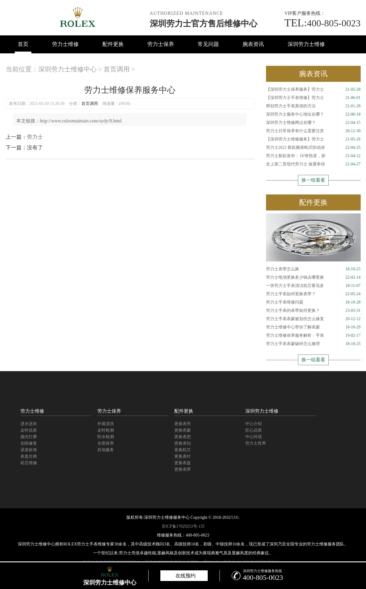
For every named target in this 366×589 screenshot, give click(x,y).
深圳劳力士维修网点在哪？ (313, 123)
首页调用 (117, 69)
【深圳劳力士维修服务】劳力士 (313, 139)
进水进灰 (28, 424)
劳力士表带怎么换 (313, 269)
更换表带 (182, 469)
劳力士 (35, 137)
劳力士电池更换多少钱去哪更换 (313, 277)
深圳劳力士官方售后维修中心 (203, 23)
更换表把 (182, 437)
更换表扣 (182, 443)
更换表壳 (182, 424)
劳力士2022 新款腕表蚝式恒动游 (313, 147)
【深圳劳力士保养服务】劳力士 (313, 89)
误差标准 (28, 450)
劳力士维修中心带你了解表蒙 (313, 327)
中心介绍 (253, 424)
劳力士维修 (65, 44)
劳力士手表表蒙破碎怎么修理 (313, 344)
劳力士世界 (255, 443)
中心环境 (253, 437)
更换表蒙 (182, 430)
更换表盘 (182, 463)
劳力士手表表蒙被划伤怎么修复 (313, 319)
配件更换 (113, 44)
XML (235, 517)
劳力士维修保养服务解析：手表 (313, 335)
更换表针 (182, 456)
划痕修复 (28, 443)
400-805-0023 (322, 23)
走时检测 (105, 430)
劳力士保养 (160, 44)
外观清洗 (105, 424)
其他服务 (105, 450)
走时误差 (28, 430)
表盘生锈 (28, 456)
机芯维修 (28, 463)
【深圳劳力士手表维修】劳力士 (313, 98)
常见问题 (208, 44)
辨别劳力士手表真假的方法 (313, 106)
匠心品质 (253, 430)
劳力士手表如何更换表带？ (313, 294)
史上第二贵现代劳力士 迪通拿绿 (313, 164)
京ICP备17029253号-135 (183, 526)
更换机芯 (182, 450)
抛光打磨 (28, 437)
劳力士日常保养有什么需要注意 (313, 131)
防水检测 (105, 437)
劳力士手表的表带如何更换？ (313, 311)
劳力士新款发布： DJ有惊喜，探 (313, 156)
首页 (23, 44)
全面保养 (105, 443)
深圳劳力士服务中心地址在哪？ (313, 114)
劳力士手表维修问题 (313, 302)
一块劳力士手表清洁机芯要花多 (313, 286)
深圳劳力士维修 (306, 44)
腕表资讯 (253, 44)
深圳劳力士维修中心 (67, 69)
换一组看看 (313, 180)
